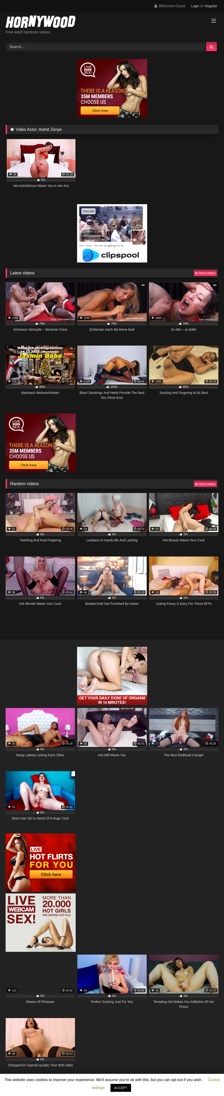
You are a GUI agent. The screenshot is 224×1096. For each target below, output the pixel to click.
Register (211, 6)
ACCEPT (121, 1088)
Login (195, 6)
